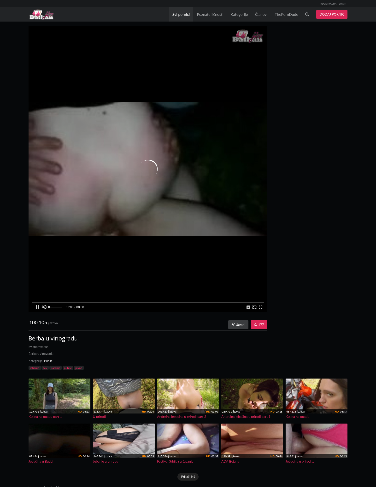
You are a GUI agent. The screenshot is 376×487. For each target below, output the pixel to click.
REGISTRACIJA (328, 3)
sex (45, 368)
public (68, 368)
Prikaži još (188, 477)
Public (48, 361)
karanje (55, 368)
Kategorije (239, 14)
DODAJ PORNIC (331, 14)
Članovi (261, 14)
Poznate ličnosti (210, 14)
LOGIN (342, 3)
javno (78, 368)
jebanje (34, 368)
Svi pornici (181, 14)
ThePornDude (286, 14)
